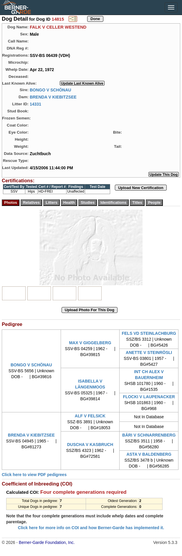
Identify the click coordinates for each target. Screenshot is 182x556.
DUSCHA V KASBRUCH (90, 444)
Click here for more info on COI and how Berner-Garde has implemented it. (91, 527)
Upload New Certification (140, 188)
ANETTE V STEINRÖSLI (149, 352)
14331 (35, 103)
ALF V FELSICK (90, 416)
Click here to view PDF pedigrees (34, 474)
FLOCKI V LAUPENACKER (149, 396)
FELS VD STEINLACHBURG (149, 333)
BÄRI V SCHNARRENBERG (149, 435)
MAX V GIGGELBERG (90, 342)
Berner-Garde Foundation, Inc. (47, 542)
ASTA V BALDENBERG (148, 454)
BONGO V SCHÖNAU (50, 89)
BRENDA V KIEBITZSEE (53, 96)
